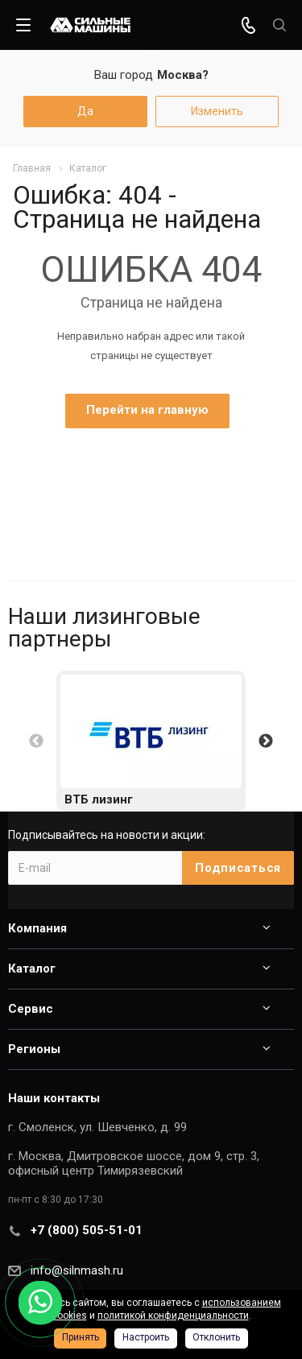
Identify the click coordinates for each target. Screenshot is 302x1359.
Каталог (32, 968)
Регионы (34, 1049)
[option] (151, 741)
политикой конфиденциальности (173, 1315)
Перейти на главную (147, 410)
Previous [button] (36, 741)
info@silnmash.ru (77, 1270)
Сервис (30, 1009)
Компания (37, 928)
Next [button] (266, 741)
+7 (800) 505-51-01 (87, 1230)
